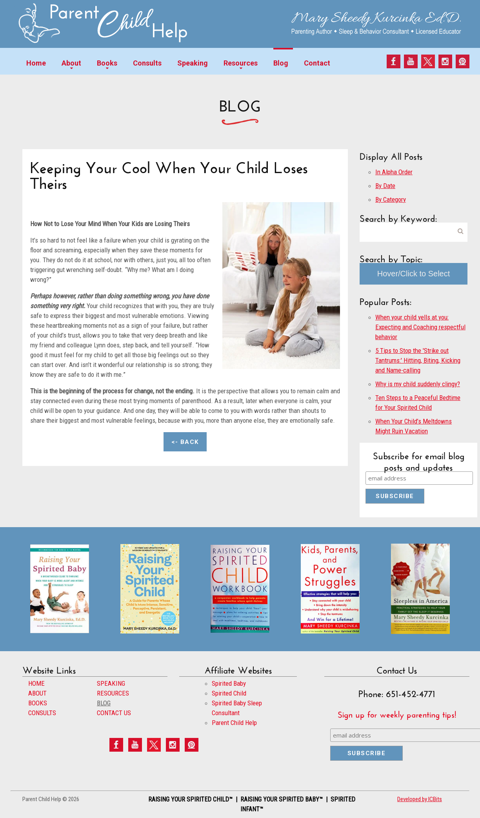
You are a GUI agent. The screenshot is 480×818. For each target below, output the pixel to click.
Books (107, 63)
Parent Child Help (234, 723)
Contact (317, 63)
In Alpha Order (394, 172)
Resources (241, 63)
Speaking (192, 63)
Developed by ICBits (419, 799)
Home (36, 63)
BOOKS (37, 703)
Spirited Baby (229, 683)
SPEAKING (111, 683)
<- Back (185, 442)
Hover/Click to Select (413, 273)
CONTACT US (114, 713)
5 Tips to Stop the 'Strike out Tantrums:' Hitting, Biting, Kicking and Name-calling (417, 360)
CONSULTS (42, 713)
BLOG (104, 703)
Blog (280, 63)
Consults (147, 63)
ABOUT (37, 693)
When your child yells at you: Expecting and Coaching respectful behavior (420, 327)
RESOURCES (113, 693)
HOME (36, 683)
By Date (385, 186)
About (71, 63)
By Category (390, 199)
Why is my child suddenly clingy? (417, 384)
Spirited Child (229, 693)
